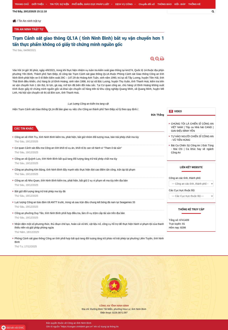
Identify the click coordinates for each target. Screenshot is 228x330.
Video (178, 111)
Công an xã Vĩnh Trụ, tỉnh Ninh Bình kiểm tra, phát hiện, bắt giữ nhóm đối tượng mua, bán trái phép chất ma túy (77, 137)
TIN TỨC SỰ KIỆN (59, 4)
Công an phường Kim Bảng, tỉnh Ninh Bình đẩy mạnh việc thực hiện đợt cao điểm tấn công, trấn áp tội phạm (75, 169)
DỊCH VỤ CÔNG (125, 4)
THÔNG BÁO (164, 4)
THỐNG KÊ (194, 4)
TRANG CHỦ (22, 4)
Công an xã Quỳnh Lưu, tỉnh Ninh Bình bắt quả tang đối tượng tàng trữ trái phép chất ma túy (66, 158)
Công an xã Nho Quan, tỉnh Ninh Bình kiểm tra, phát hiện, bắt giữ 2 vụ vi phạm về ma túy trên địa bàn (71, 180)
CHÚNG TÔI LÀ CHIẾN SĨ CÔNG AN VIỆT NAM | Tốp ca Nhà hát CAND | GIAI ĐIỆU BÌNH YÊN (192, 127)
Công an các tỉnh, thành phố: (185, 178)
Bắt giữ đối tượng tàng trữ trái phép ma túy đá (40, 191)
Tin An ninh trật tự (29, 20)
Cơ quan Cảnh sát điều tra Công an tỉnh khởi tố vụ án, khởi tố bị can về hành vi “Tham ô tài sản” (68, 147)
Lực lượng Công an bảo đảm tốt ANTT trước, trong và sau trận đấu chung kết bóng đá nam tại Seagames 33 (75, 202)
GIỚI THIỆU (39, 4)
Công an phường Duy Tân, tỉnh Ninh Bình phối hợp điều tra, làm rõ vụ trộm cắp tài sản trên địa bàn (70, 213)
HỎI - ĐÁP (179, 4)
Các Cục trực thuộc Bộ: (182, 190)
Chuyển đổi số (146, 4)
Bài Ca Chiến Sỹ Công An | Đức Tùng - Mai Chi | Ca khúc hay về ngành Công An (192, 149)
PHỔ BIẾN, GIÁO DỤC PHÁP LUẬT (92, 4)
